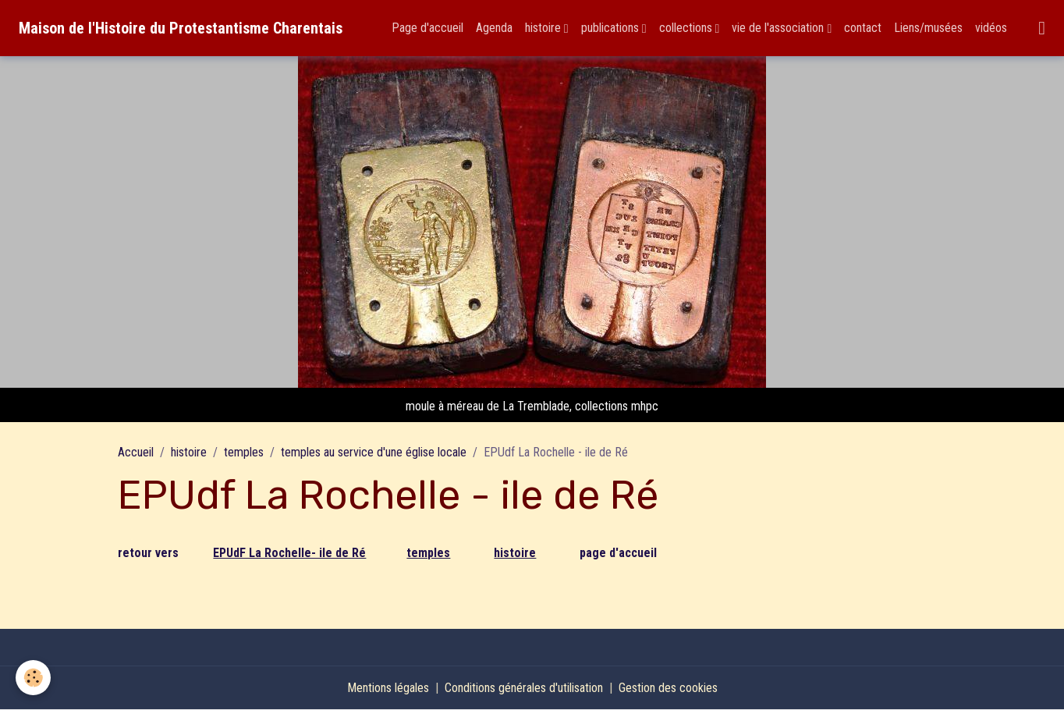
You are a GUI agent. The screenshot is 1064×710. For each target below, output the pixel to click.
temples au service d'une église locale (373, 452)
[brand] (180, 28)
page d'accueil (618, 552)
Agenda (494, 27)
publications (611, 27)
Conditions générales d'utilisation (524, 687)
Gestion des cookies (668, 687)
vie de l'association (779, 27)
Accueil (136, 452)
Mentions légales (388, 687)
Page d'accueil (427, 27)
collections (687, 27)
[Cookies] (33, 677)
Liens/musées (928, 27)
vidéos (991, 27)
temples (244, 452)
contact (862, 27)
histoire (544, 27)
